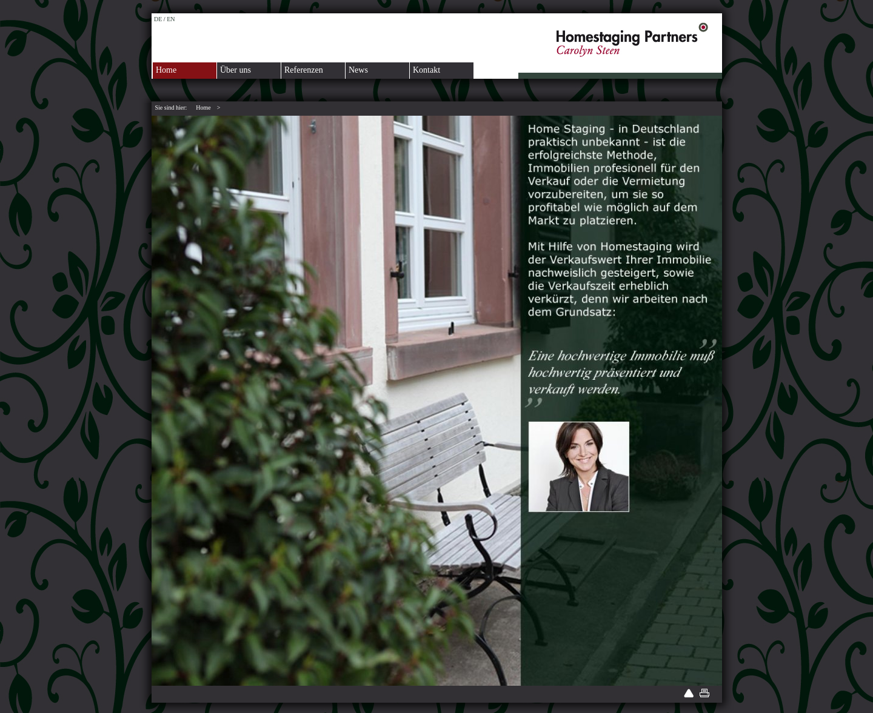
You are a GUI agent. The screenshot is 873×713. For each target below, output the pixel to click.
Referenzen (303, 70)
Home (166, 70)
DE (158, 19)
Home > (208, 107)
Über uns (235, 70)
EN (171, 19)
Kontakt (426, 70)
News (358, 70)
